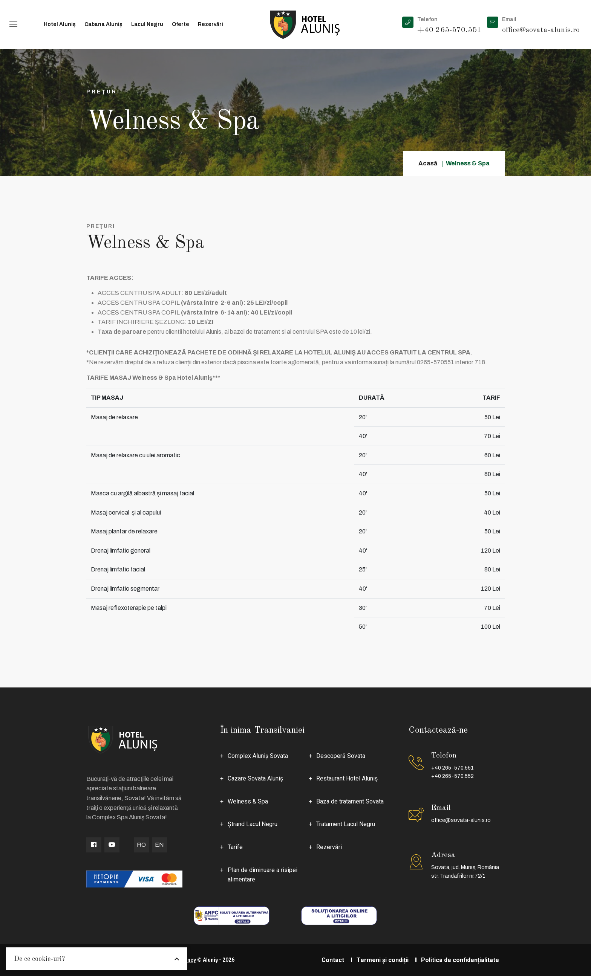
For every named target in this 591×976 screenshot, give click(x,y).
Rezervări (210, 24)
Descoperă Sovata (340, 755)
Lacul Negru (147, 24)
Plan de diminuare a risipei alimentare (262, 874)
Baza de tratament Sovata (350, 801)
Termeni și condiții (383, 960)
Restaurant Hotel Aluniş (347, 778)
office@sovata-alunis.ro (461, 820)
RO (141, 845)
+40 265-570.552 (452, 776)
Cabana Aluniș (103, 24)
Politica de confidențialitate (460, 960)
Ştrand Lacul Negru (252, 824)
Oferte (180, 24)
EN (159, 845)
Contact (333, 960)
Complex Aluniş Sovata (258, 755)
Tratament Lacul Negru (345, 824)
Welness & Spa (248, 801)
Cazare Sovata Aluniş (255, 778)
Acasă (427, 163)
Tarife (235, 847)
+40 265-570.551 (452, 768)
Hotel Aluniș (60, 24)
